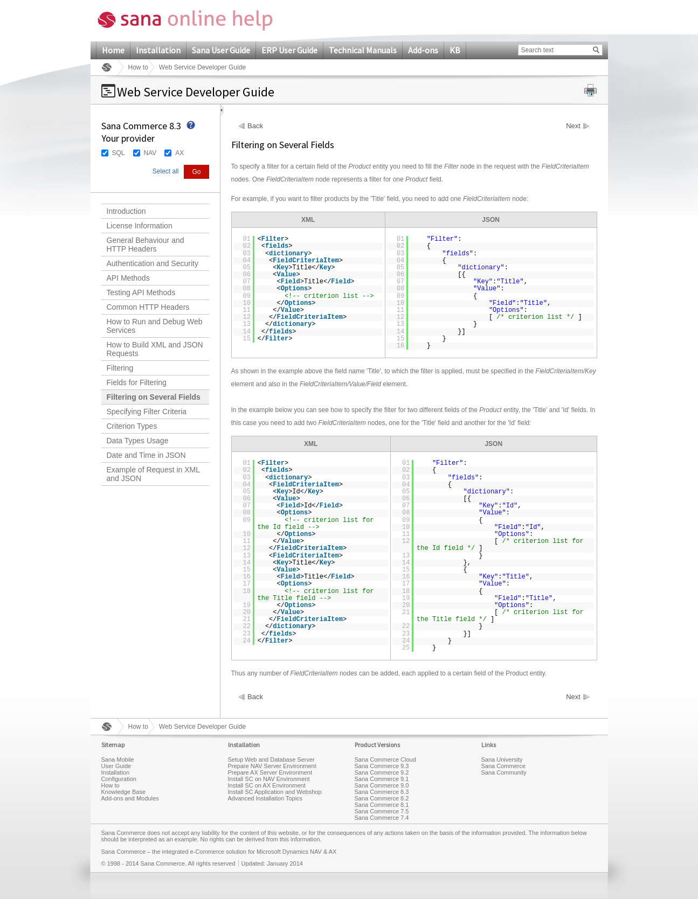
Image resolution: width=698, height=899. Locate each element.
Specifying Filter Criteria (147, 411)
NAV (150, 153)
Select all (166, 171)
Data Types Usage (138, 440)
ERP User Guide (289, 50)
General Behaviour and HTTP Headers (145, 244)
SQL (118, 153)
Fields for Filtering (137, 382)
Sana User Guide (221, 50)
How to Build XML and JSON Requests (155, 349)
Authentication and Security (152, 263)
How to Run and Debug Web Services (155, 325)
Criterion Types (132, 426)
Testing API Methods (141, 292)
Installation (158, 50)
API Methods (128, 278)
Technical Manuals (363, 50)
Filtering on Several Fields (154, 397)
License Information (139, 225)
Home (113, 50)
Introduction (126, 211)
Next (573, 126)
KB (455, 50)
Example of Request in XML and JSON (154, 474)
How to (138, 67)
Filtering (120, 368)
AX (179, 153)
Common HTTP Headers (148, 307)
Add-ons (423, 50)
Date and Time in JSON (146, 455)
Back (255, 126)
